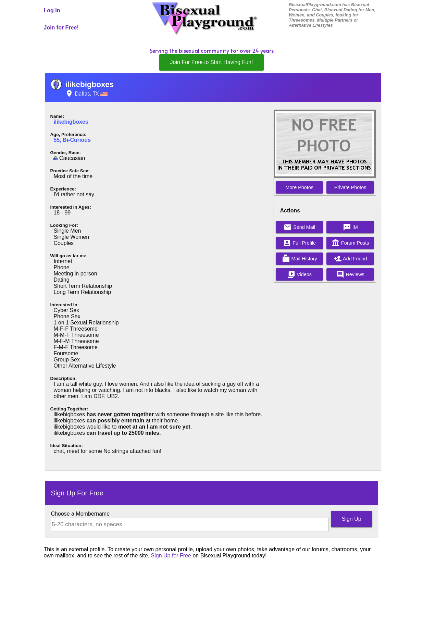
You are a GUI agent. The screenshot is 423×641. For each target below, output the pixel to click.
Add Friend (350, 258)
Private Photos (350, 187)
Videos (299, 274)
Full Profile (299, 243)
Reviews (350, 274)
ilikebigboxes (89, 84)
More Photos (299, 187)
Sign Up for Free (171, 555)
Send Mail (299, 227)
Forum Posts (350, 243)
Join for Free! (61, 27)
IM (350, 227)
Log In (52, 10)
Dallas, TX (86, 93)
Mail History (299, 258)
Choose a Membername (80, 514)
